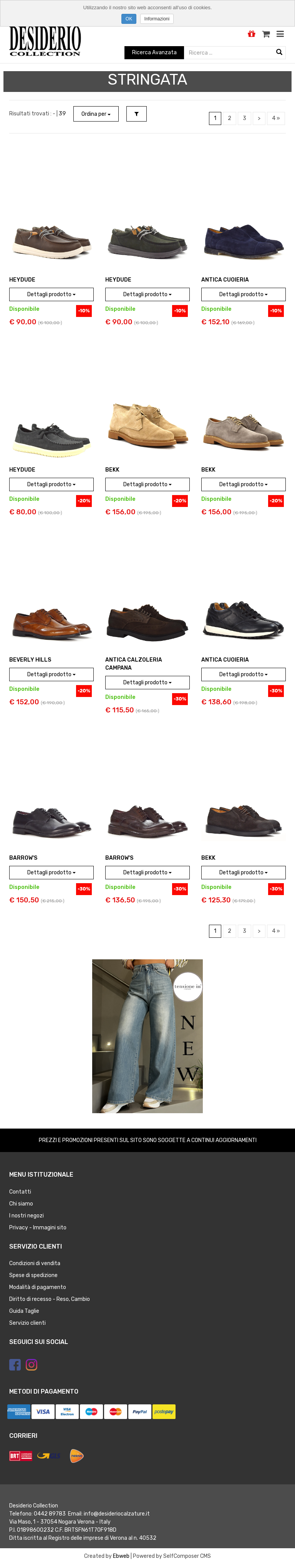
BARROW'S (23, 858)
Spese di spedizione (33, 1275)
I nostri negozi (26, 1215)
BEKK (112, 470)
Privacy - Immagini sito (37, 1227)
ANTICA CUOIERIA (225, 280)
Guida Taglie (24, 1311)
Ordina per (96, 114)
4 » (276, 118)
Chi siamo (21, 1204)
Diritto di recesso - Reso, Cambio (49, 1299)
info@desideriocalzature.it (117, 1514)
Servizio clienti (27, 1323)
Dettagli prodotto (51, 294)
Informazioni (156, 19)
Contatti (20, 1192)
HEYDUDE (22, 280)
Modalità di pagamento (37, 1287)
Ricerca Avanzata (154, 52)
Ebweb (121, 1556)
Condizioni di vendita (34, 1263)
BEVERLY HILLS (30, 660)
